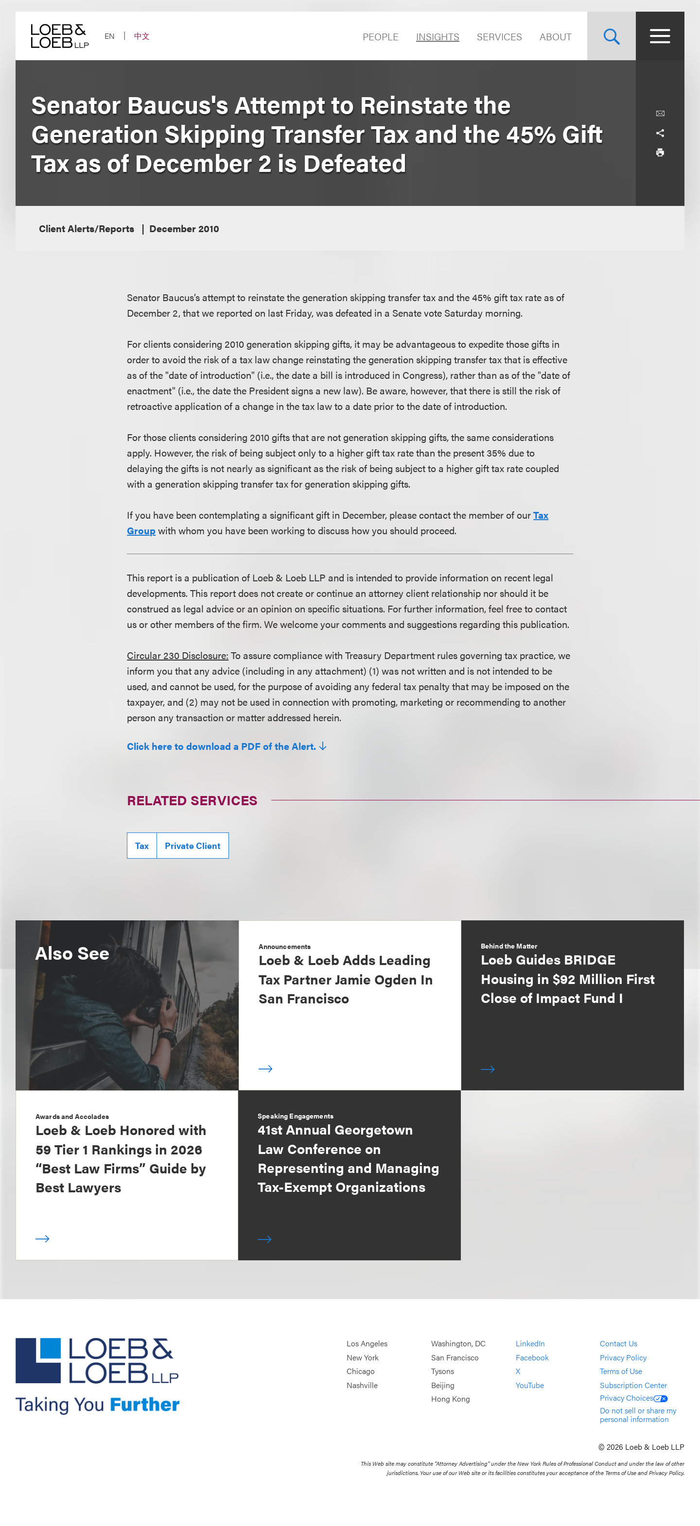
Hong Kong (450, 1399)
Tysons (442, 1370)
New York (363, 1357)
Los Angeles (367, 1343)
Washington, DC (458, 1343)
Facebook (532, 1357)
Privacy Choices (634, 1397)
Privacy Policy (623, 1357)
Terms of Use (621, 1370)
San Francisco (455, 1357)
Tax (142, 845)
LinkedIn (530, 1343)
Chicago (361, 1370)
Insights (437, 36)
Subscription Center (633, 1384)
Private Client (193, 845)
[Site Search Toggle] (611, 36)
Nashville (362, 1384)
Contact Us (618, 1343)
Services (499, 36)
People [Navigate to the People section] (381, 36)
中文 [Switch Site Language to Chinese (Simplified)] (142, 35)
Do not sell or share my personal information (638, 1414)
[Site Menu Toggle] (660, 36)
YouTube (530, 1384)
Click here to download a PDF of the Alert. (221, 746)
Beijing (443, 1384)
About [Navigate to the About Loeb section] (556, 36)
